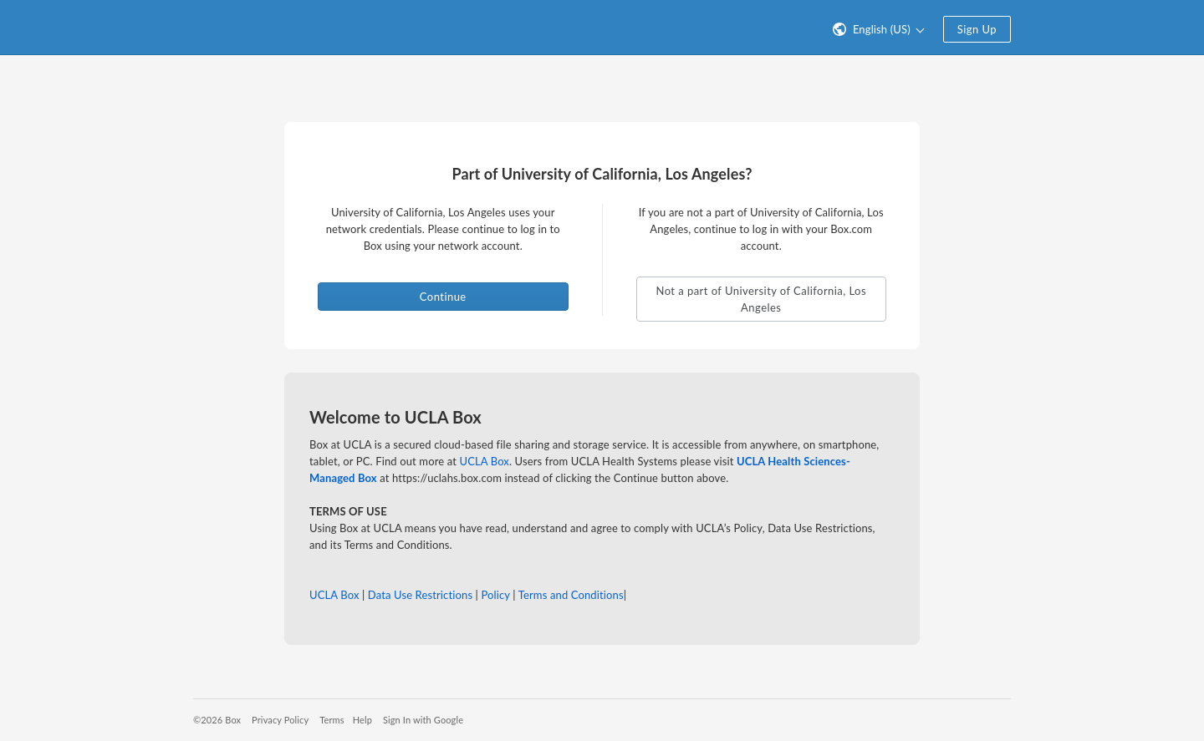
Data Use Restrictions (420, 594)
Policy (495, 594)
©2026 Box (217, 719)
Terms (331, 719)
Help (362, 719)
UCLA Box (484, 461)
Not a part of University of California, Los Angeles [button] (761, 299)
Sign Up (977, 29)
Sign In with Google (423, 719)
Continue (443, 296)
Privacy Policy (280, 719)
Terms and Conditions (571, 594)
